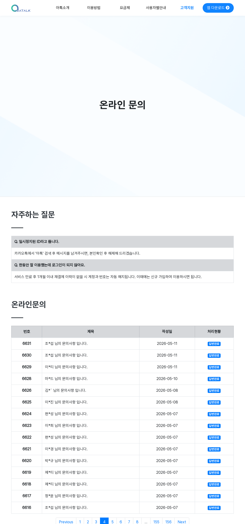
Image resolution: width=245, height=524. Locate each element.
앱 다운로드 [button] (218, 8)
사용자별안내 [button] (156, 8)
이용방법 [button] (93, 8)
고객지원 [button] (187, 8)
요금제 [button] (125, 8)
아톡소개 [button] (62, 8)
